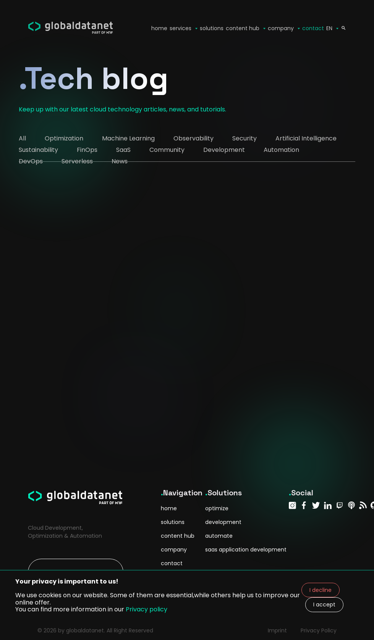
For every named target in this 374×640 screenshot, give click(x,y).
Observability (193, 138)
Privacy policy (146, 609)
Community (167, 149)
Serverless (77, 161)
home (169, 508)
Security (244, 138)
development (223, 522)
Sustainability (38, 149)
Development (224, 149)
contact (313, 28)
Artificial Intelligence (306, 138)
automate (219, 536)
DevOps (31, 161)
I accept (324, 604)
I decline (320, 590)
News (120, 161)
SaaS (123, 149)
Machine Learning (128, 138)
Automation (281, 149)
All (22, 138)
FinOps (87, 149)
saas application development (246, 549)
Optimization (64, 138)
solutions (211, 28)
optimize (216, 508)
